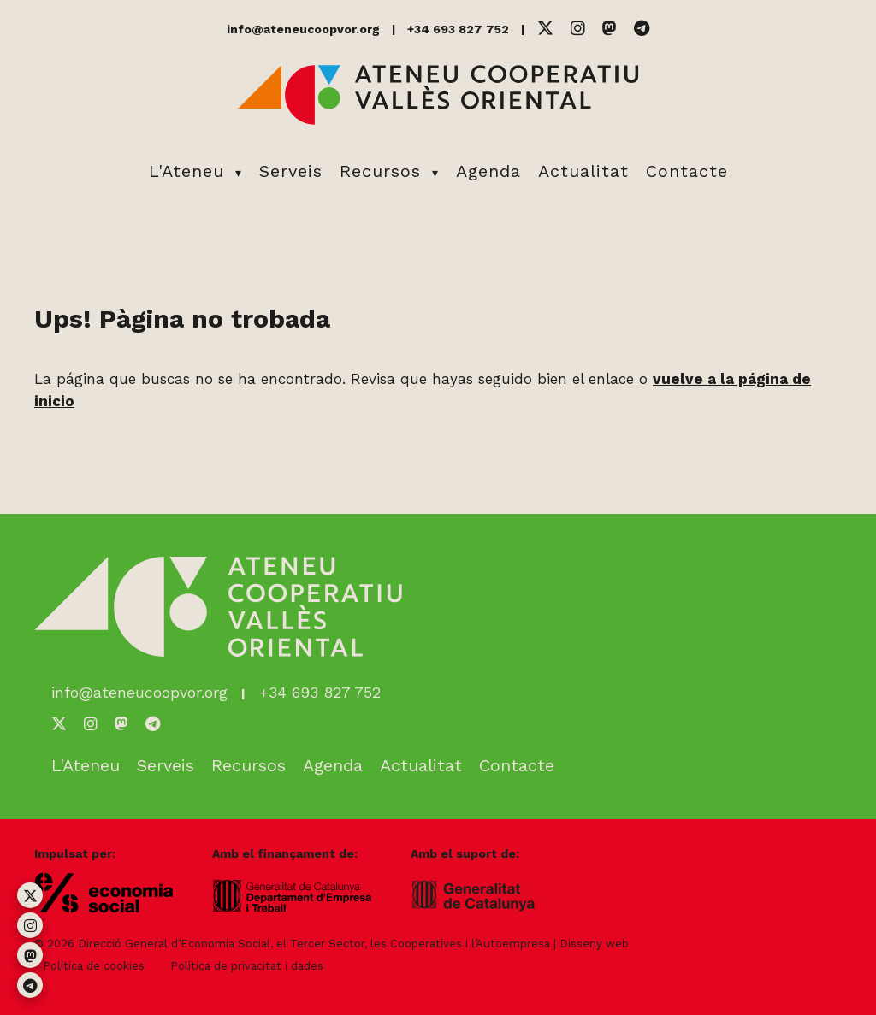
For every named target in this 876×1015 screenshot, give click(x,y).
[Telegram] (641, 28)
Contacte (687, 171)
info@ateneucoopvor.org (303, 29)
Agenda (488, 171)
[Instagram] (578, 28)
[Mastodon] (609, 28)
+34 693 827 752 (458, 29)
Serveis (291, 171)
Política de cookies (94, 965)
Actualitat (583, 171)
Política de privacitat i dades (246, 965)
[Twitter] (545, 28)
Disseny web (594, 943)
